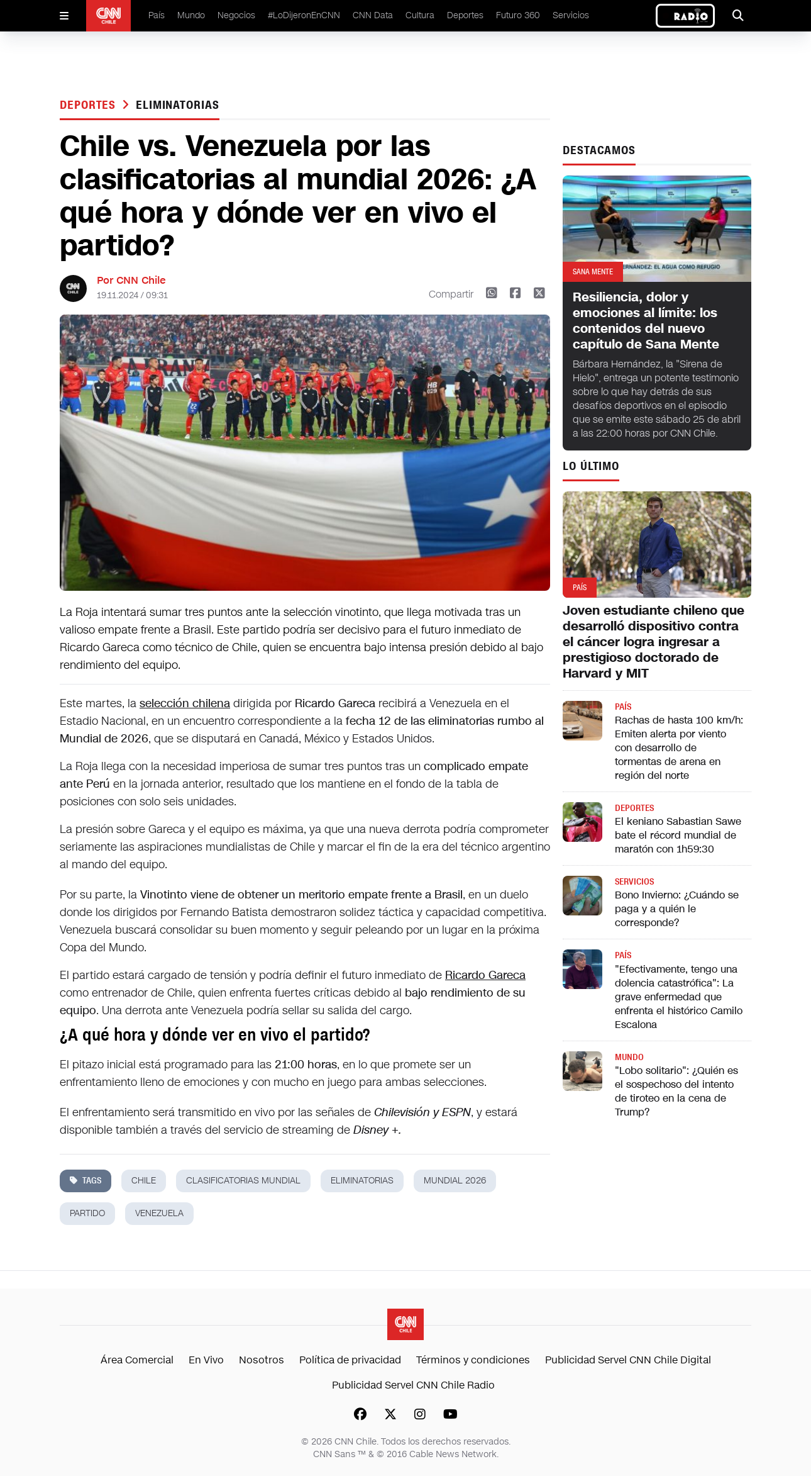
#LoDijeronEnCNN (304, 15)
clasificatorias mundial (243, 1181)
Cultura (420, 15)
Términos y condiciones (473, 1360)
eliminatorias (177, 105)
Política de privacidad (350, 1360)
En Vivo (206, 1360)
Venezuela (159, 1213)
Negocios (236, 15)
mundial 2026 (455, 1181)
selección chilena (185, 703)
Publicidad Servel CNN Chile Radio (413, 1385)
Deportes (465, 15)
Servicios (571, 15)
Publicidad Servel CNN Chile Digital (628, 1360)
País (156, 15)
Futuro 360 (518, 15)
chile (143, 1181)
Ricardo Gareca (485, 975)
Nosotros (261, 1360)
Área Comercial (137, 1360)
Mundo (191, 15)
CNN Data (373, 15)
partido (87, 1213)
